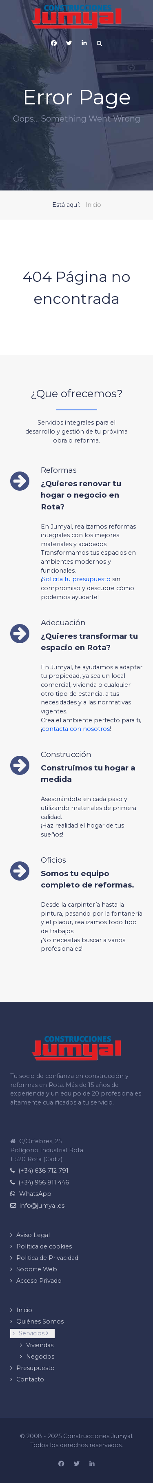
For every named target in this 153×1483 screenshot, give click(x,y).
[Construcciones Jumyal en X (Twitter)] (77, 1464)
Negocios (40, 1356)
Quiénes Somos (40, 1321)
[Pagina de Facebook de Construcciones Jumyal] (54, 43)
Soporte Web (36, 1269)
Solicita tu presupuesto (76, 579)
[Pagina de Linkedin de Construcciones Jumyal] (92, 1464)
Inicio (24, 1310)
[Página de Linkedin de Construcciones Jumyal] (84, 43)
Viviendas (39, 1345)
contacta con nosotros (76, 729)
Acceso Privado (39, 1280)
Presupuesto (35, 1368)
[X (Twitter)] (69, 43)
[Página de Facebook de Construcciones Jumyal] (61, 1464)
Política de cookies (44, 1246)
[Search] (99, 43)
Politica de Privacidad (47, 1258)
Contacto (30, 1379)
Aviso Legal (33, 1235)
